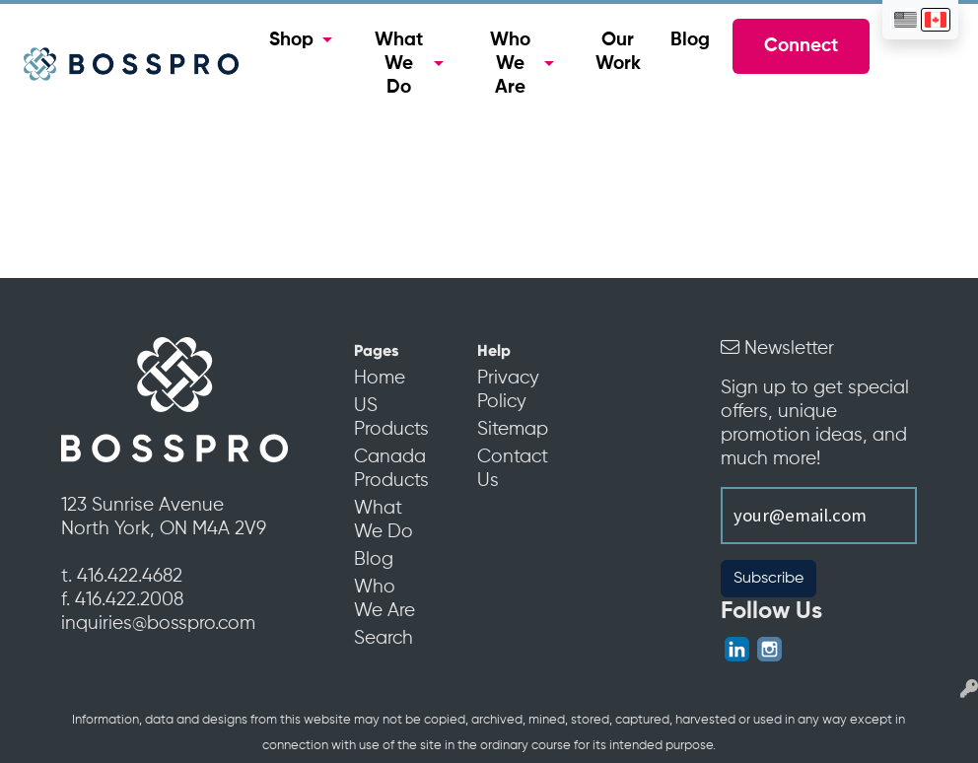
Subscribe (768, 579)
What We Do (399, 64)
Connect (801, 46)
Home (379, 378)
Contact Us (511, 469)
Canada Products (388, 469)
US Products (388, 418)
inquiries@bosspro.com (158, 624)
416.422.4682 (129, 577)
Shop (291, 40)
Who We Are (510, 64)
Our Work (618, 52)
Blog (690, 40)
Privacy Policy (508, 390)
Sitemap (511, 430)
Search (383, 639)
